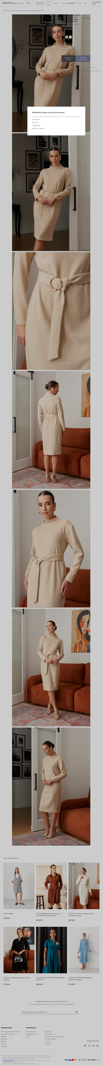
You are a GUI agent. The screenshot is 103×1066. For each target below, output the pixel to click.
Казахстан (36, 125)
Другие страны (38, 128)
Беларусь (36, 119)
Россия (35, 122)
